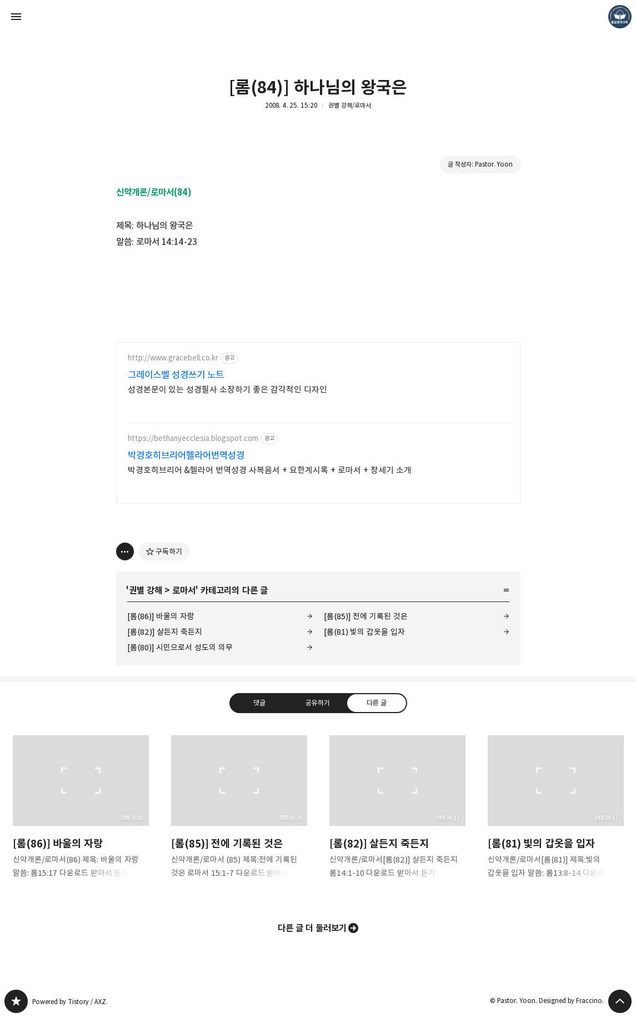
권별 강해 (145, 590)
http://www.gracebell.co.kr (173, 358)
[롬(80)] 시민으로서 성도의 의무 (180, 647)
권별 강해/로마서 (349, 105)
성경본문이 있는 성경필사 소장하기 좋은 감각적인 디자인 (228, 389)
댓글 (259, 702)
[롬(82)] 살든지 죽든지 (164, 631)
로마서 (184, 590)
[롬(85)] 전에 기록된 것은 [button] (239, 815)
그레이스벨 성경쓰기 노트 (176, 375)
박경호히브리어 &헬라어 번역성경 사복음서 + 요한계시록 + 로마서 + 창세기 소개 (270, 470)
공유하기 (318, 702)
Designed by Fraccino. (571, 1000)
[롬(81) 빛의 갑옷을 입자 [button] (556, 815)
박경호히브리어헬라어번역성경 (186, 455)
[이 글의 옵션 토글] (125, 551)
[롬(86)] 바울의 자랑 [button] (81, 815)
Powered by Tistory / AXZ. (70, 1001)
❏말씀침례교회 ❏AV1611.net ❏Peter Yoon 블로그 (16, 1001)
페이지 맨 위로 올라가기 (620, 1001)
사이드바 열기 (16, 16)
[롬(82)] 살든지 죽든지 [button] (397, 815)
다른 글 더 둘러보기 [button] (312, 928)
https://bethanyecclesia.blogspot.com (193, 438)
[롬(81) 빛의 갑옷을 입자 (364, 631)
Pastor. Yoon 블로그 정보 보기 (620, 16)
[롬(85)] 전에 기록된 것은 (366, 616)
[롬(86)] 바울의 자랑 (160, 616)
